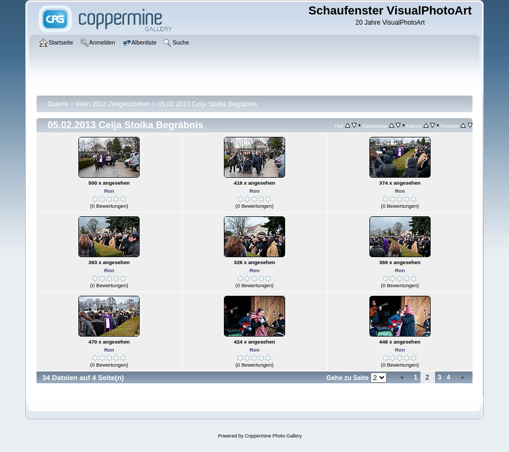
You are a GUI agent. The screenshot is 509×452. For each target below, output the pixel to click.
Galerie (57, 104)
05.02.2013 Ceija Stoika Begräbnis (207, 104)
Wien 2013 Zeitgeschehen (113, 104)
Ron (109, 191)
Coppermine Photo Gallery (273, 436)
